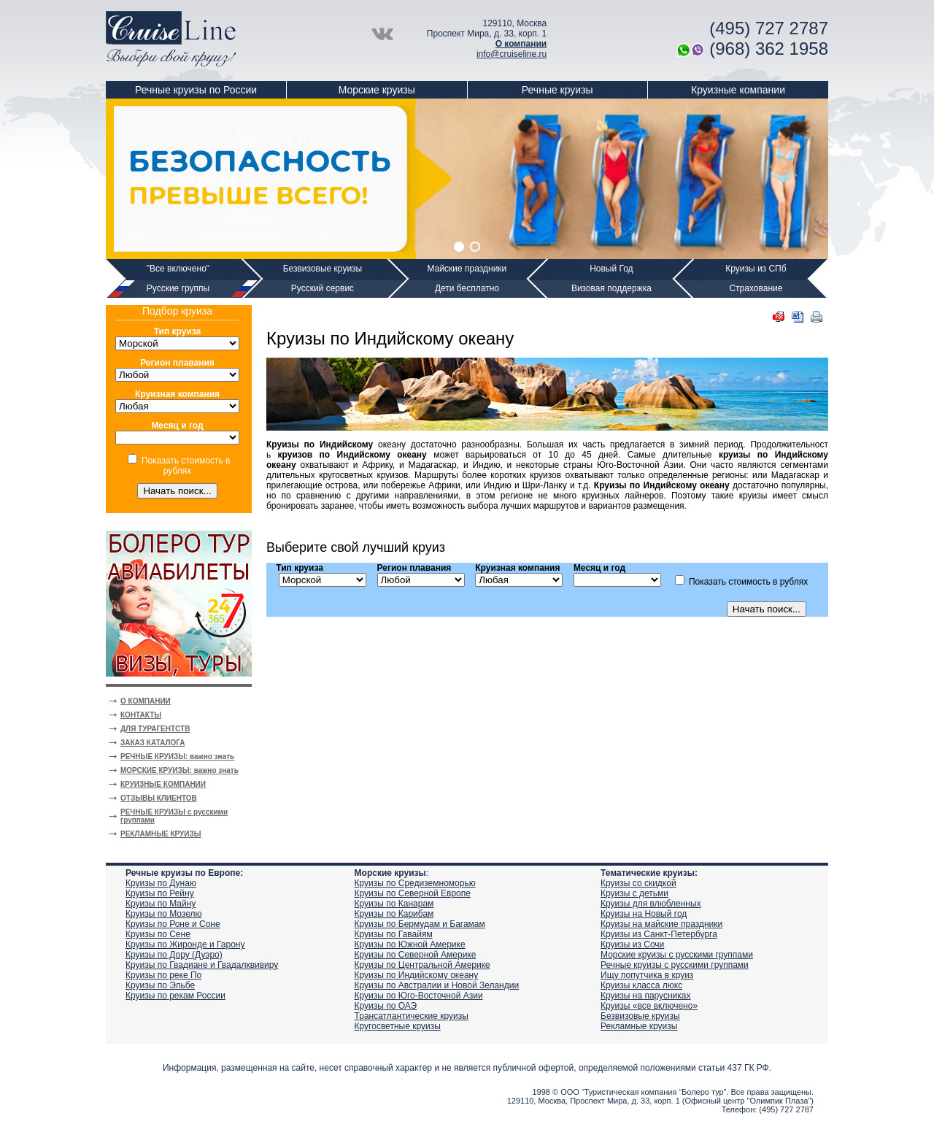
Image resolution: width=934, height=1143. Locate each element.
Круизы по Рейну (160, 893)
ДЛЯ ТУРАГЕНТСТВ (155, 729)
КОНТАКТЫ (140, 715)
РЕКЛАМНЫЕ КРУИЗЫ (160, 834)
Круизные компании (738, 90)
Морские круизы (377, 90)
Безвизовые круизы (323, 268)
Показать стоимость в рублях (186, 465)
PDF (778, 317)
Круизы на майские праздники (661, 924)
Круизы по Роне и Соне (173, 924)
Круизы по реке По (163, 975)
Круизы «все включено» (649, 1006)
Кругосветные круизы (398, 1026)
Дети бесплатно (467, 288)
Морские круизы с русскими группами (677, 955)
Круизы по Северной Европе (413, 893)
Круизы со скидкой (638, 883)
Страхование (755, 288)
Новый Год (611, 268)
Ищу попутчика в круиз (647, 975)
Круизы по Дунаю (161, 883)
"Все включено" (178, 268)
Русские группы (178, 288)
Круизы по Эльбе (160, 985)
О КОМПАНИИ (145, 701)
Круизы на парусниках (645, 995)
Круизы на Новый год (644, 914)
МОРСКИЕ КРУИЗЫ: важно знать (179, 770)
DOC (797, 317)
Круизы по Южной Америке (410, 944)
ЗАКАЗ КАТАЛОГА (152, 743)
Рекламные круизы (639, 1026)
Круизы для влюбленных (651, 903)
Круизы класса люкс (641, 985)
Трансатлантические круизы (411, 1016)
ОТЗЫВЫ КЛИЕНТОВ (158, 798)
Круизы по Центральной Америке (422, 965)
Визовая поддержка (611, 288)
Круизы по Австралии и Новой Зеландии (437, 985)
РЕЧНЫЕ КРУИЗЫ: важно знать (177, 757)
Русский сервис (322, 288)
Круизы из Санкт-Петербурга (659, 934)
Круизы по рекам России (175, 995)
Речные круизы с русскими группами (675, 965)
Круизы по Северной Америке (415, 955)
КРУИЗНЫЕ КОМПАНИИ (163, 784)
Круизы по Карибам (394, 914)
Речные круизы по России (196, 90)
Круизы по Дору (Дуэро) (174, 955)
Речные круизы (557, 90)
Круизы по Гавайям (394, 934)
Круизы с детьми (634, 893)
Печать (816, 317)
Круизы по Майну (161, 903)
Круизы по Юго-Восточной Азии (419, 995)
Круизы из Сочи (632, 944)
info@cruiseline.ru (511, 54)
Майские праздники (467, 268)
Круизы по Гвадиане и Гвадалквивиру (202, 965)
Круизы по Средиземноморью (415, 883)
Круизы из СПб (755, 268)
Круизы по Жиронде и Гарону (185, 944)
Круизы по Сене (158, 934)
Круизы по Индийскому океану (417, 975)
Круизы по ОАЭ (386, 1006)
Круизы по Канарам (394, 903)
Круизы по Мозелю (164, 914)
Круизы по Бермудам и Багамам (420, 924)
